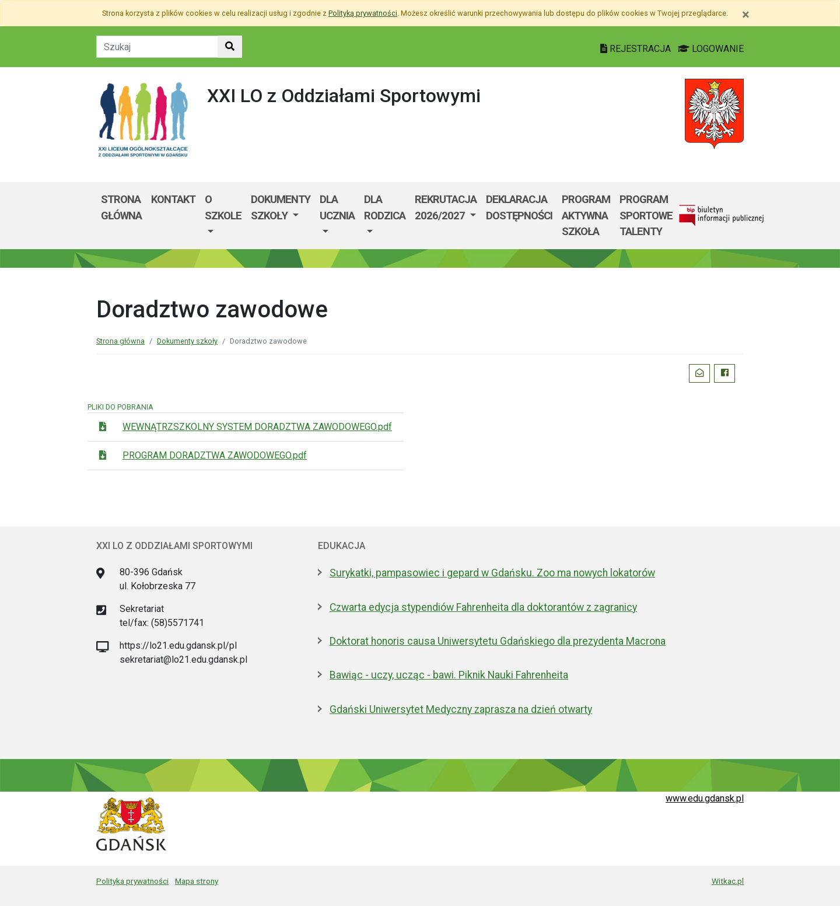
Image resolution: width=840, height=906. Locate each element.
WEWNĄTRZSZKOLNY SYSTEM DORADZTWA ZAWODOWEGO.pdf (257, 426)
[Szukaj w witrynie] (230, 47)
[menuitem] (223, 215)
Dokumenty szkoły (280, 207)
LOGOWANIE (711, 48)
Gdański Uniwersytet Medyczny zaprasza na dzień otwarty (461, 709)
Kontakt (173, 199)
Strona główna (121, 207)
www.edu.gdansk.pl (705, 798)
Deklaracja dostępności (519, 207)
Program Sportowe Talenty (646, 215)
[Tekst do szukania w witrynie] (157, 47)
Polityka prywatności (132, 881)
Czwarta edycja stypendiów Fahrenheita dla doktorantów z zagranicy (483, 607)
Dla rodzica (384, 207)
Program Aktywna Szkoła (586, 215)
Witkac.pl (728, 881)
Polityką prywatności (362, 13)
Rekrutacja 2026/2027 (446, 207)
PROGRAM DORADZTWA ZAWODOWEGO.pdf (215, 455)
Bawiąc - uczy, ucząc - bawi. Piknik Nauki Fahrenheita (449, 675)
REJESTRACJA (636, 48)
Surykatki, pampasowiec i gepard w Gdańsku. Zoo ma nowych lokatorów (492, 573)
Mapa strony (196, 881)
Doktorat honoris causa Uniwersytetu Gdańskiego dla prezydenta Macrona (498, 641)
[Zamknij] (746, 15)
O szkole (223, 207)
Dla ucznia (337, 207)
